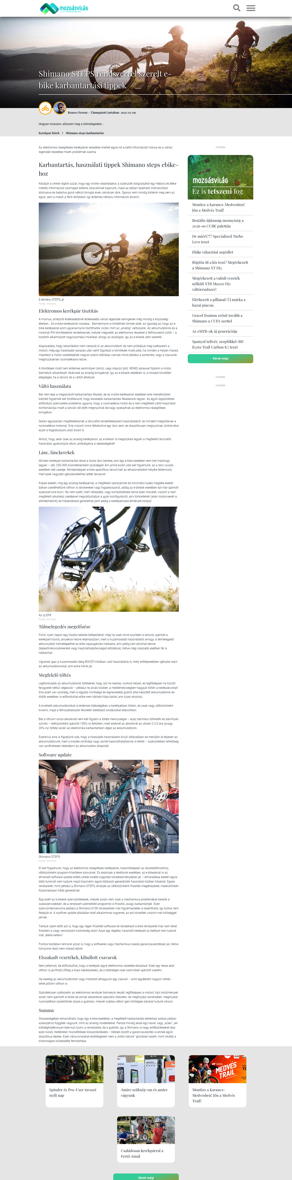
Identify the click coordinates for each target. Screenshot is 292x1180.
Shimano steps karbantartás (85, 133)
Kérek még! (220, 358)
